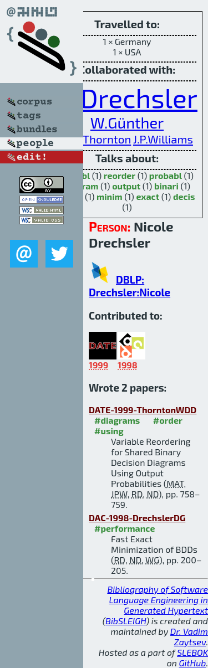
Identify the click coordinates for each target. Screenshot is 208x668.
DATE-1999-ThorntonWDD (142, 409)
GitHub (192, 662)
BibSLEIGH (125, 620)
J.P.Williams (163, 139)
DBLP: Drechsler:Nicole (129, 286)
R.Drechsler (127, 97)
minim (110, 196)
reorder (119, 175)
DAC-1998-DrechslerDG (137, 517)
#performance (124, 528)
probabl (165, 175)
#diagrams (117, 420)
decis (184, 196)
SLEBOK (192, 652)
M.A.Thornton (96, 139)
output (126, 186)
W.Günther (127, 123)
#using (109, 430)
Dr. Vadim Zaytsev (189, 636)
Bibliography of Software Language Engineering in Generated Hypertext (157, 599)
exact (147, 196)
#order (167, 420)
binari (166, 186)
